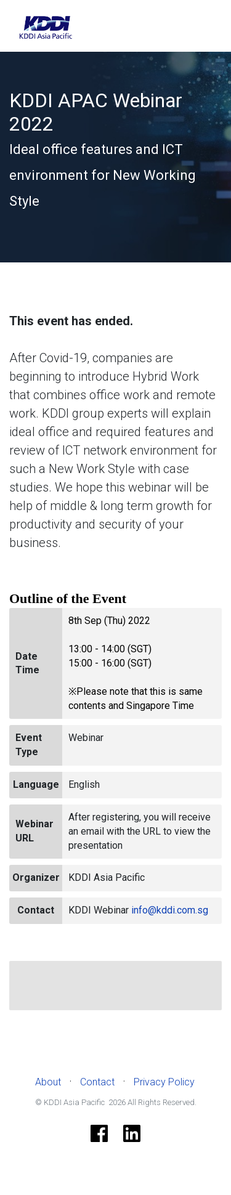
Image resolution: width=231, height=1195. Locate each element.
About (48, 1082)
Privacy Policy (164, 1082)
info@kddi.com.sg (169, 910)
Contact (97, 1082)
